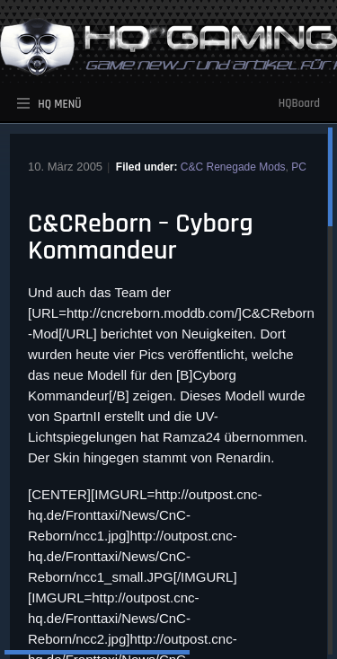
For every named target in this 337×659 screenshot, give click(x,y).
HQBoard (299, 103)
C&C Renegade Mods (233, 167)
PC (298, 167)
